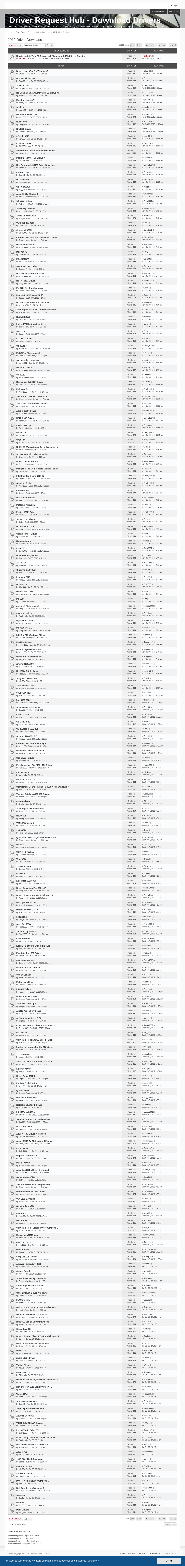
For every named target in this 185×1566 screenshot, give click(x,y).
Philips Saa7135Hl (25, 591)
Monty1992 (23, 211)
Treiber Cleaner (24, 1365)
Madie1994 (23, 110)
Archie (21, 1050)
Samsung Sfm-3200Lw (27, 1177)
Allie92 (21, 681)
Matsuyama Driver (25, 982)
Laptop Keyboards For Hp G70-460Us (34, 1047)
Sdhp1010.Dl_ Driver (26, 1257)
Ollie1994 (22, 146)
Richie (21, 884)
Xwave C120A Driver (26, 664)
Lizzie (21, 732)
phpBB (20, 1554)
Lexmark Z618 (23, 577)
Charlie (21, 508)
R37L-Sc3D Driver (25, 418)
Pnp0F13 (20, 548)
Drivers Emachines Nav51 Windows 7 (34, 895)
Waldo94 (22, 197)
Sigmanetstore (23, 541)
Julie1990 (22, 1245)
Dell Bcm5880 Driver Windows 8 (32, 1445)
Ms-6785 (20, 599)
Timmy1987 (23, 1028)
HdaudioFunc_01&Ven (27, 555)
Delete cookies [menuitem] (154, 1554)
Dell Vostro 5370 (24, 1126)
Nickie (21, 775)
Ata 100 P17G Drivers (26, 1401)
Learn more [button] (94, 1560)
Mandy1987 (23, 667)
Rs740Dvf (21, 816)
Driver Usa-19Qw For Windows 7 (32, 71)
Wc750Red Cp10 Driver (27, 360)
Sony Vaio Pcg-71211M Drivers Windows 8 (37, 1228)
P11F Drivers (22, 1510)
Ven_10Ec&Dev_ (24, 975)
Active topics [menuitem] (174, 12)
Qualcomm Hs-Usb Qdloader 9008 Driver (36, 837)
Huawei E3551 (23, 317)
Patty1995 (22, 204)
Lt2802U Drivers (24, 338)
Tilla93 (21, 132)
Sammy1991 (23, 1252)
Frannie (22, 992)
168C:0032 (21, 917)
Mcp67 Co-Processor (26, 1155)
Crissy (21, 457)
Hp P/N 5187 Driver (25, 281)
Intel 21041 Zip (23, 425)
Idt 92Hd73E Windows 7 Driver (31, 635)
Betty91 (22, 717)
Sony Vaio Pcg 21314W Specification (34, 1040)
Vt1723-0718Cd (23, 1054)
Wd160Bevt (22, 1220)
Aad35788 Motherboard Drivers (31, 404)
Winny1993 (23, 1238)
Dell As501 (21, 252)
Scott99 (22, 1043)
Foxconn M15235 (24, 1466)
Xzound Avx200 (24, 1329)
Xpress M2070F (24, 866)
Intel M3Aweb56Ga (25, 1112)
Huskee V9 (21, 122)
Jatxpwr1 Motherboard (27, 606)
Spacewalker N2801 (26, 1206)
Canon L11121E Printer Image (31, 743)
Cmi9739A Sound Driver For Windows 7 (35, 1025)
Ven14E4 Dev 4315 (25, 223)
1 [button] (140, 45)
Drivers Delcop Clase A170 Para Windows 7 (37, 1336)
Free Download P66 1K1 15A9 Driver (34, 765)
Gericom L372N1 (24, 230)
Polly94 (21, 428)
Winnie (21, 1368)
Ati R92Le (21, 563)
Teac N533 (21, 859)
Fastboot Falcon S (25, 613)
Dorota (21, 869)
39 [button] (160, 45)
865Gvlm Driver (24, 1242)
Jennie (21, 537)
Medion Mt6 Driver (25, 960)
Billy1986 (22, 587)
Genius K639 (22, 1249)
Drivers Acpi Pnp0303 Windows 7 (32, 1481)
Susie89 (22, 385)
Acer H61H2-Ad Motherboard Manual (34, 1141)
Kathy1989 (23, 124)
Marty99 (22, 139)
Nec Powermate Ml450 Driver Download (35, 165)
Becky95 (22, 175)
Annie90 (22, 573)
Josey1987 (23, 594)
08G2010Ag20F (23, 693)
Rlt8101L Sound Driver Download (32, 1322)
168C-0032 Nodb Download (29, 1459)
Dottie (21, 226)
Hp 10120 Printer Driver (27, 671)
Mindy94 (22, 218)
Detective (22, 59)
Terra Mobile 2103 (25, 685)
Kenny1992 (23, 1296)
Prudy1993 (23, 392)
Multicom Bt (22, 389)
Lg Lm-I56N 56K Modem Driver (31, 324)
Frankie (21, 616)
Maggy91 (22, 190)
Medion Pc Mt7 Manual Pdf (29, 295)
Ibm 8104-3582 (23, 772)
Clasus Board (23, 1271)
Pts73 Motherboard (25, 244)
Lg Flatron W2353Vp (26, 881)
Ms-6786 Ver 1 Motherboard (29, 288)
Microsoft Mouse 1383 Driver (30, 1192)
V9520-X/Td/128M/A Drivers (29, 1423)
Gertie (21, 377)
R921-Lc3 (21, 1213)
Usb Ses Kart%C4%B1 (27, 1098)
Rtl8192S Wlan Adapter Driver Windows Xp (37, 447)
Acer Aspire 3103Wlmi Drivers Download (36, 310)
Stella (21, 1484)
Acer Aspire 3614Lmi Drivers (30, 808)
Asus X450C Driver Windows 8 (31, 1134)
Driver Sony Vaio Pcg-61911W (31, 888)
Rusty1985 (23, 768)
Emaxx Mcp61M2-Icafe (27, 1235)
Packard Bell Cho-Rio (26, 1083)
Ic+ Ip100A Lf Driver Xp (27, 1430)
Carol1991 (23, 233)
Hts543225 (21, 584)
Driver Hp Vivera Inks (26, 996)
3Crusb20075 (22, 136)
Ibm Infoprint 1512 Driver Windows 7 (34, 1387)
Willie (21, 153)
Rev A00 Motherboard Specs (30, 273)
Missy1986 (23, 1064)
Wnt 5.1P (20, 331)
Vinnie (21, 1274)
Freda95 (22, 81)
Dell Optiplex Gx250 (26, 902)
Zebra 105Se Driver (25, 1358)
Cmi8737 (20, 440)
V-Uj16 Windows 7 (25, 823)
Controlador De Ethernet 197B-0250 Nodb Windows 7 (42, 787)
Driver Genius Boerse (27, 461)
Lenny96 (22, 161)
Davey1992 (23, 1115)
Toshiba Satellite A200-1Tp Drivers (33, 1184)
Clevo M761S (22, 714)
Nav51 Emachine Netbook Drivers (33, 1343)
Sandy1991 (23, 479)
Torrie (21, 725)
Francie (21, 1476)
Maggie (21, 305)
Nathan (21, 956)
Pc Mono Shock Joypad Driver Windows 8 (37, 1379)
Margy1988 (23, 891)
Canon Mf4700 (23, 801)
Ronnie (21, 688)
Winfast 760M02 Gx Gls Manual (31, 1314)
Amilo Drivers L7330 (26, 216)
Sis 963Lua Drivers (25, 519)
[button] (132, 45)
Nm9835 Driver (23, 129)
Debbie (21, 291)
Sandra (21, 978)
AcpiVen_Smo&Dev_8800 (28, 1264)
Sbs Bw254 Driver (25, 758)
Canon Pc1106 (23, 938)
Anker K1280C (23, 85)
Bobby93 (22, 797)
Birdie (21, 522)
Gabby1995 (23, 1173)
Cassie (21, 269)
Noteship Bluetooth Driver (29, 1105)
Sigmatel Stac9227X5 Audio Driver (33, 1119)
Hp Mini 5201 (22, 179)
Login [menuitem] (173, 6)
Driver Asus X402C (25, 1076)
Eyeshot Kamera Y (25, 100)
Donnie (21, 493)
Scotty (21, 558)
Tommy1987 (23, 645)
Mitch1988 (23, 247)
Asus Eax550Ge (24, 924)
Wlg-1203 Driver (24, 201)
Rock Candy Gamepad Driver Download (36, 1437)
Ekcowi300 (21, 432)
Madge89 (22, 652)
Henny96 (22, 182)
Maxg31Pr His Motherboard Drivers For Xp (37, 469)
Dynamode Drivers (25, 620)
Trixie (21, 833)
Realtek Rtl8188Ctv (25, 526)
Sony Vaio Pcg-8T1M (26, 678)
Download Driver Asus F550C (30, 751)
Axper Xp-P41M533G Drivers (30, 1408)
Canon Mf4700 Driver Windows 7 (32, 1293)
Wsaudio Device (24, 367)
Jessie (21, 406)
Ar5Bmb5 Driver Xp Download (31, 1278)
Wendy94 (22, 103)
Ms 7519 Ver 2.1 (24, 628)
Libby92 (22, 602)
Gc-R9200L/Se (23, 187)
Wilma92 (22, 1382)
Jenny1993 (23, 284)
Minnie (21, 544)
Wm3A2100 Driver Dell (27, 729)
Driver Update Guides (60, 59)
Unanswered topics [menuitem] (158, 12)
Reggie (21, 970)
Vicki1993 (22, 312)
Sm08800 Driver (24, 1473)
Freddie (22, 1129)
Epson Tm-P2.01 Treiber (28, 967)
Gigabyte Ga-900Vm (26, 570)
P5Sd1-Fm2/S (23, 1372)
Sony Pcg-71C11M (25, 852)
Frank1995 (23, 565)
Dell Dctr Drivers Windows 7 (30, 1488)
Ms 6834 (20, 845)
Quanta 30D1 (22, 1090)
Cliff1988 (22, 1194)
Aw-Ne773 (21, 1495)
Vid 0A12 (20, 375)
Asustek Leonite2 (25, 1416)
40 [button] (164, 45)
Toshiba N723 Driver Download (31, 396)
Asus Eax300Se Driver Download (32, 1170)
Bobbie (21, 1325)
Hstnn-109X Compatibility (28, 657)
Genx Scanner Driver (26, 534)
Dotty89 (22, 255)
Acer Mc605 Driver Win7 (28, 707)
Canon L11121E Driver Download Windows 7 (38, 237)
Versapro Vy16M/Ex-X (27, 931)
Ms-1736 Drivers (24, 642)
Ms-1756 (20, 1502)
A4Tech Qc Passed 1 (26, 208)
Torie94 (21, 1281)
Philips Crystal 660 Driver (28, 649)
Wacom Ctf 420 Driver (27, 266)
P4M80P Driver (23, 989)
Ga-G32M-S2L (23, 722)
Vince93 (22, 117)
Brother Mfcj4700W (25, 78)
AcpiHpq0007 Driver (26, 411)
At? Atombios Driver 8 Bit (29, 1018)
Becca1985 (23, 941)
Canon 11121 (22, 172)
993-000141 (21, 830)
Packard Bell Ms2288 (26, 114)
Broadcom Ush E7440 (27, 910)
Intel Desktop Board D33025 (30, 476)
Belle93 (21, 262)
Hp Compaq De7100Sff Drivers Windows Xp (37, 93)
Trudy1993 (23, 920)
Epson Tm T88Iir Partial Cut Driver (33, 946)
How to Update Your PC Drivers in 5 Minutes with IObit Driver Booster (50, 56)
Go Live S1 (21, 1032)
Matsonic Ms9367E (25, 505)
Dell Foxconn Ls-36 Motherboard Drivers (36, 1307)
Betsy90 (22, 710)
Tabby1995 (23, 703)
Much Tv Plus (23, 1163)
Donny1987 (23, 168)
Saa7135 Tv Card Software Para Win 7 (34, 1061)
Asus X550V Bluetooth (27, 194)
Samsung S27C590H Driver (29, 1285)
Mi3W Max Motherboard (28, 353)
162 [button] (171, 45)
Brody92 (22, 1006)
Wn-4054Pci (22, 1394)
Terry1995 (22, 464)
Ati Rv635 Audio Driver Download (32, 454)
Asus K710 (21, 1452)
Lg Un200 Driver (24, 1069)
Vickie (21, 450)
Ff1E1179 (20, 873)
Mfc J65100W (22, 259)
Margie (21, 1014)
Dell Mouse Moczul (25, 498)
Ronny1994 (23, 349)
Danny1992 (23, 963)
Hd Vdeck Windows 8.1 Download (32, 302)
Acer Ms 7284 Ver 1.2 (26, 736)
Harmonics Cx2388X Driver (29, 382)
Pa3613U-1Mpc (23, 1300)
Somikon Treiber (24, 483)
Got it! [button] (169, 1561)
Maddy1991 (23, 1259)
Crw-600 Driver (23, 143)
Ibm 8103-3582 (23, 700)
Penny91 (22, 96)
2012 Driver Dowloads (25, 40)
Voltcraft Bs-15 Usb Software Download (35, 151)
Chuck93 (22, 74)
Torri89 (21, 1505)
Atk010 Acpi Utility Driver (28, 1011)
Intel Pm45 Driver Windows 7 (30, 158)
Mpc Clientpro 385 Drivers (29, 953)
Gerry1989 (23, 88)
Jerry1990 (22, 1411)
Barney (21, 327)
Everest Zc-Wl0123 (25, 779)
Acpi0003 (20, 107)
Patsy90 (22, 782)
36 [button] (147, 45)
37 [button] (151, 45)
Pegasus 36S (22, 1148)
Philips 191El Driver (26, 512)
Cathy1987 (23, 1151)
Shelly (21, 949)
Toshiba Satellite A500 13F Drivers (33, 794)
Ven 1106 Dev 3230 (25, 1199)
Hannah (22, 761)
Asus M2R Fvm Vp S (26, 1004)
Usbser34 (21, 1351)
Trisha (21, 320)
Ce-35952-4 (21, 346)
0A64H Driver (22, 490)
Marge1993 (23, 443)
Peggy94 (22, 529)
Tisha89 (22, 855)
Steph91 (22, 1021)
